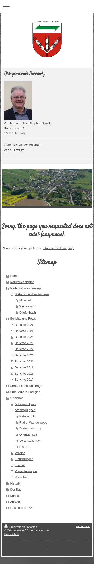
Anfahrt (15, 501)
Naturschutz (27, 416)
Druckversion (15, 526)
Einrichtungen (24, 459)
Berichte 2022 (24, 349)
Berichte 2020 (24, 361)
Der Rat (15, 489)
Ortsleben (16, 398)
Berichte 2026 (24, 324)
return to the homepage (58, 248)
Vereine (20, 453)
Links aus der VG (21, 508)
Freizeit (20, 465)
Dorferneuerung (30, 428)
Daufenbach (27, 312)
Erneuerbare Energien (25, 392)
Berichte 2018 (24, 373)
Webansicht (83, 526)
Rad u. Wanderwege (33, 422)
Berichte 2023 (24, 343)
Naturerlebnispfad (22, 282)
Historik (24, 447)
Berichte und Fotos (23, 318)
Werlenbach (27, 306)
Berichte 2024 (24, 337)
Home (14, 276)
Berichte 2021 (24, 355)
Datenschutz (11, 534)
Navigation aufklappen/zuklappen (47, 6)
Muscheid (26, 300)
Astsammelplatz (25, 404)
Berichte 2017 (24, 379)
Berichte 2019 (24, 367)
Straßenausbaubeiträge (26, 386)
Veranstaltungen (30, 440)
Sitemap (32, 526)
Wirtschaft (21, 477)
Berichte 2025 (24, 331)
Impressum (42, 530)
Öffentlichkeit (28, 434)
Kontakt (15, 495)
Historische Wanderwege (32, 294)
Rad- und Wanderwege (25, 288)
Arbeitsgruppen (25, 410)
